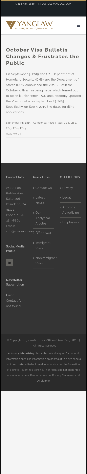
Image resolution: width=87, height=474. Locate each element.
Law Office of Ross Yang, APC (58, 340)
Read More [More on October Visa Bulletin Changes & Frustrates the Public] (12, 133)
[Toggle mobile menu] (79, 25)
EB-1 (66, 122)
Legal (66, 197)
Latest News (40, 200)
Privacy (67, 188)
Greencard (43, 233)
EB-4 (16, 128)
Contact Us (44, 188)
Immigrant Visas (43, 245)
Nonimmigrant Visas (44, 260)
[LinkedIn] (9, 262)
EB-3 (9, 128)
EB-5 (23, 128)
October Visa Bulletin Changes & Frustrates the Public (42, 56)
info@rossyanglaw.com (23, 231)
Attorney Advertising (70, 209)
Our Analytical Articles (43, 218)
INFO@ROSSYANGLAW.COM (54, 3)
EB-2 (73, 122)
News (50, 122)
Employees (70, 222)
